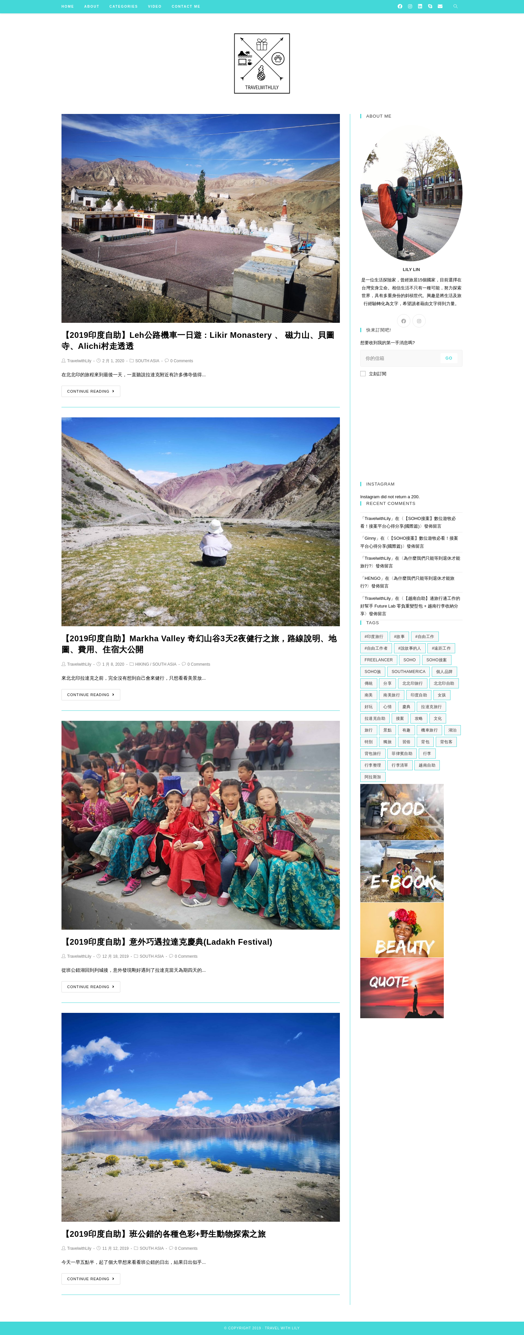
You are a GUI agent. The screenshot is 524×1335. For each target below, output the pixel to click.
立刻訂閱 (373, 373)
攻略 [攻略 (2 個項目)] (419, 718)
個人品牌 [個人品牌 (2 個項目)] (444, 671)
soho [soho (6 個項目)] (409, 660)
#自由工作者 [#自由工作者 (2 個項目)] (376, 648)
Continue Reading (91, 391)
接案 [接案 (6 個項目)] (400, 718)
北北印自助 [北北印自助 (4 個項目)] (444, 683)
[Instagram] (419, 320)
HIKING (142, 664)
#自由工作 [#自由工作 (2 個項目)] (424, 636)
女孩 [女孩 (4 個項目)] (442, 695)
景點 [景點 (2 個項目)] (387, 730)
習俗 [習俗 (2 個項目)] (406, 742)
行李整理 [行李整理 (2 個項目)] (373, 765)
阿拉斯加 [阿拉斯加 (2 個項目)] (373, 777)
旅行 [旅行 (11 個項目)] (369, 730)
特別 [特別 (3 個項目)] (369, 742)
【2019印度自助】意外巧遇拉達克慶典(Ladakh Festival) (166, 941)
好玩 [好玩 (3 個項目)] (369, 706)
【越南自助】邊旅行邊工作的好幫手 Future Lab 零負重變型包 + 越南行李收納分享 (410, 606)
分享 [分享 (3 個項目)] (387, 683)
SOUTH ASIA (147, 361)
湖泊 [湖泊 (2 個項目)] (452, 730)
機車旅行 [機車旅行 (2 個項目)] (429, 730)
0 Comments (181, 361)
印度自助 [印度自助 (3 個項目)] (419, 695)
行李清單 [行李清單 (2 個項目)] (400, 765)
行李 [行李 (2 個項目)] (427, 753)
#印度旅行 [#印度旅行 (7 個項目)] (374, 636)
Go (448, 358)
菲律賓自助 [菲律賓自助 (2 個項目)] (402, 753)
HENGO (373, 578)
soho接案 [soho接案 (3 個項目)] (436, 660)
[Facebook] (403, 320)
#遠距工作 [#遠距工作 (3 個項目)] (441, 648)
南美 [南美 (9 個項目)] (369, 695)
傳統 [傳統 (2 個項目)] (369, 683)
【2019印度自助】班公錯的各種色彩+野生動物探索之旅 (163, 1233)
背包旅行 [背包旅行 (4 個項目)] (373, 753)
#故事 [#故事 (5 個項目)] (399, 636)
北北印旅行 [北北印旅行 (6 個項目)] (412, 683)
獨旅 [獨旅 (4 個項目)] (387, 742)
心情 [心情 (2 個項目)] (387, 706)
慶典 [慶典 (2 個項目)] (406, 706)
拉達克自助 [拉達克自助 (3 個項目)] (375, 718)
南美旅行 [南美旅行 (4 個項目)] (391, 695)
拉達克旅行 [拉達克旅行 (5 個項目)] (431, 706)
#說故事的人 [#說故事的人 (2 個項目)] (409, 648)
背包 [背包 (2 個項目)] (425, 742)
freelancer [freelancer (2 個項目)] (379, 660)
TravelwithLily (79, 361)
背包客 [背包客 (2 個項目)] (446, 742)
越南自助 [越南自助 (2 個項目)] (427, 765)
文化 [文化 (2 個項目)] (438, 718)
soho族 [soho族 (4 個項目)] (373, 671)
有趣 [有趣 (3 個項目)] (406, 730)
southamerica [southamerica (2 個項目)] (408, 671)
